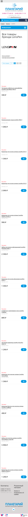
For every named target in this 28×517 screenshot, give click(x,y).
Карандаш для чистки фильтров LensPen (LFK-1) (13, 279)
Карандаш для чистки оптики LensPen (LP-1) (14, 151)
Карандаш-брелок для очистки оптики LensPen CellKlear (12, 406)
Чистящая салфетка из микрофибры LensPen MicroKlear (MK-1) (12, 88)
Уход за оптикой (6, 55)
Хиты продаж (6, 63)
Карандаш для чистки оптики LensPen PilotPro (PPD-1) (12, 470)
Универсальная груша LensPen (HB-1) (12, 119)
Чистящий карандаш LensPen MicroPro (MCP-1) (12, 343)
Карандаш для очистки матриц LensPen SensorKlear (13, 375)
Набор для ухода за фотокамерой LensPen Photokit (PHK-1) (13, 247)
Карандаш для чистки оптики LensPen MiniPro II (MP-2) (12, 215)
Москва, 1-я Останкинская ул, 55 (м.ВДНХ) (19, 492)
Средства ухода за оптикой (8, 57)
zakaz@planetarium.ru (15, 17)
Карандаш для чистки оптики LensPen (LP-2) (14, 183)
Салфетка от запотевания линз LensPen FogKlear (13, 311)
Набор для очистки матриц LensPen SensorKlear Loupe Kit (12, 438)
